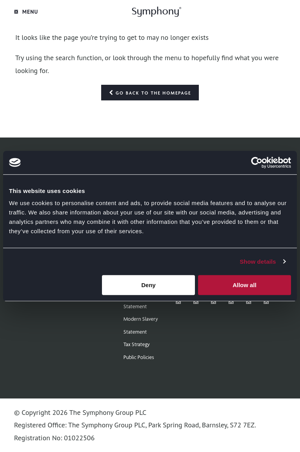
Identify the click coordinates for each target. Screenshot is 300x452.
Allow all (244, 285)
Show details (258, 261)
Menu (26, 11)
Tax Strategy (136, 344)
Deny (148, 285)
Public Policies (138, 357)
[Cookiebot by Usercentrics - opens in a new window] (257, 162)
